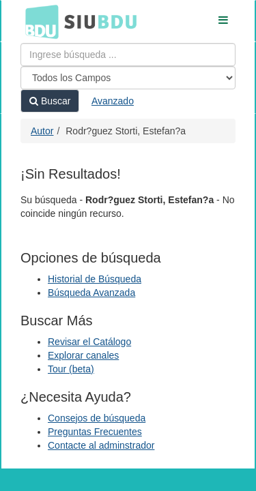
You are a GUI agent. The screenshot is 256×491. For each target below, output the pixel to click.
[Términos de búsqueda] (128, 54)
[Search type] (128, 77)
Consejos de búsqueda (96, 418)
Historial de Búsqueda (94, 278)
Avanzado (112, 100)
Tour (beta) (71, 368)
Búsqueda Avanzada (91, 292)
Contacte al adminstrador (101, 445)
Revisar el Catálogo (89, 341)
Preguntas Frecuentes (95, 431)
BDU (38, 21)
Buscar (49, 100)
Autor (42, 130)
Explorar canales (83, 355)
